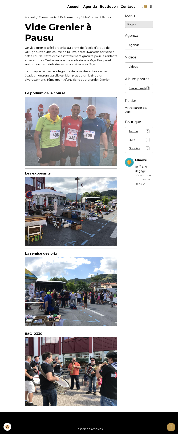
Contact (128, 7)
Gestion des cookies (89, 429)
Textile (139, 131)
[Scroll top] (171, 427)
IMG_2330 (33, 334)
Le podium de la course (45, 93)
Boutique (108, 7)
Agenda (90, 7)
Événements (47, 17)
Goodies (139, 148)
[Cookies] (7, 427)
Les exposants (38, 173)
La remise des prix (41, 253)
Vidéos (133, 66)
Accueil (73, 7)
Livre (139, 140)
